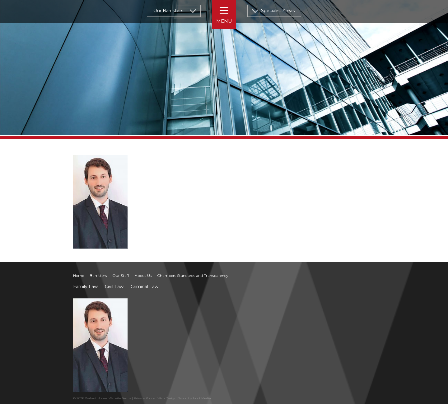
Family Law (85, 286)
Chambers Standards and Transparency (192, 275)
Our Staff (120, 275)
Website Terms (120, 398)
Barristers (98, 275)
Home (78, 275)
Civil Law (114, 286)
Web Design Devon (172, 398)
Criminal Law (144, 286)
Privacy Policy (144, 398)
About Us (143, 275)
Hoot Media (202, 398)
